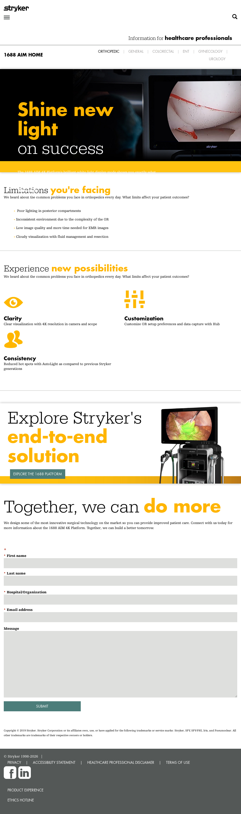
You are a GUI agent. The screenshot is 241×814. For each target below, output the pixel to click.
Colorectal (163, 51)
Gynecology (210, 51)
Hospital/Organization (26, 592)
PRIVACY (14, 762)
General (135, 51)
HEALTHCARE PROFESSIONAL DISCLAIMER (120, 762)
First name (16, 556)
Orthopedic (108, 51)
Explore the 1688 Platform (37, 474)
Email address (20, 610)
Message (11, 628)
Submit (42, 706)
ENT (186, 51)
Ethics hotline (21, 800)
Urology (217, 58)
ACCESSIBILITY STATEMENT (54, 762)
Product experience (25, 790)
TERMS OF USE (178, 762)
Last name (16, 573)
